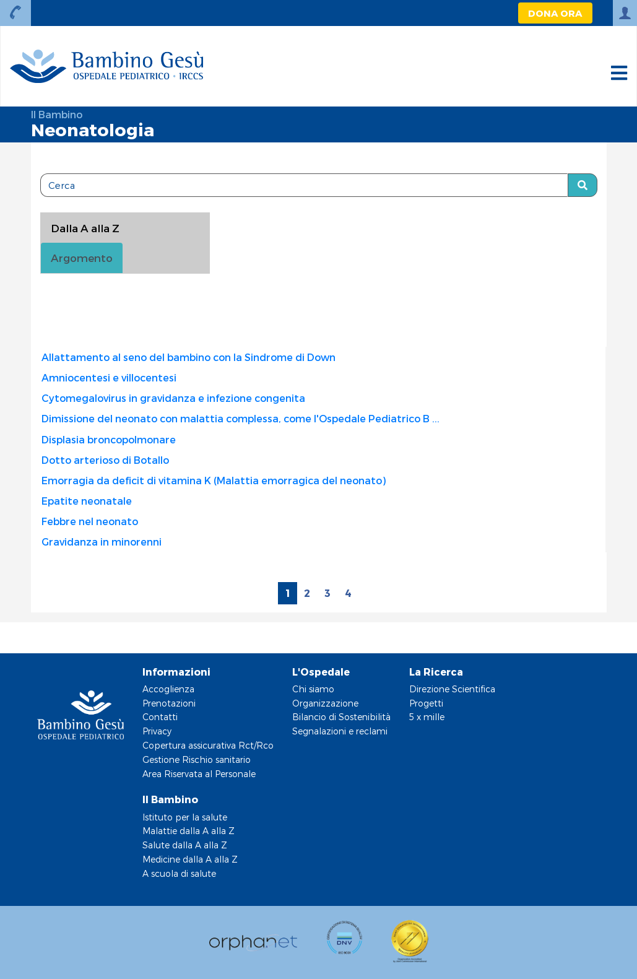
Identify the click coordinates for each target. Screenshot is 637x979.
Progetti (426, 703)
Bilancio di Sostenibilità (341, 716)
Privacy (156, 731)
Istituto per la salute (184, 817)
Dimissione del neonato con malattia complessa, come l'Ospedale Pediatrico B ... (240, 418)
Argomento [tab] (82, 257)
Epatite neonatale (86, 501)
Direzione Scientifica (452, 689)
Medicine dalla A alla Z (190, 859)
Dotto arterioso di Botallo (105, 460)
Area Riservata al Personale (199, 773)
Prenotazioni (169, 703)
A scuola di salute (179, 873)
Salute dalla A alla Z (184, 845)
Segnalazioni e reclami (340, 731)
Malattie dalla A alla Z (188, 830)
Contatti (160, 716)
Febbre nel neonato (89, 521)
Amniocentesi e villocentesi (108, 377)
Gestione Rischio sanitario (196, 759)
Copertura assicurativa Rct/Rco (208, 745)
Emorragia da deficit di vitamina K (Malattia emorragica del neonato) (213, 480)
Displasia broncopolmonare (108, 439)
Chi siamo (313, 689)
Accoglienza (168, 689)
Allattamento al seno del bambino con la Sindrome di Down (188, 357)
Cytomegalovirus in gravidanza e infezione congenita (173, 398)
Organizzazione (325, 703)
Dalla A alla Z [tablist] (85, 228)
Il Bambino (56, 114)
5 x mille (426, 716)
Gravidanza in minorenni (101, 541)
